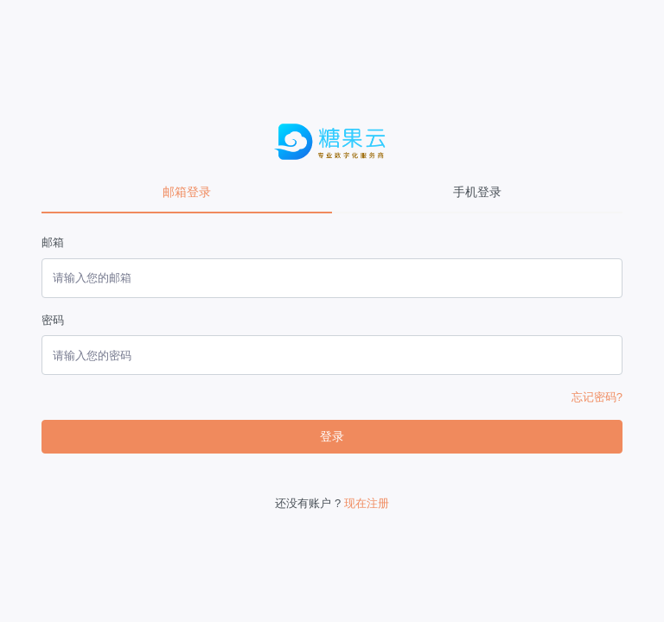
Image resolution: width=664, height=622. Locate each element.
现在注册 (366, 503)
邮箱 (53, 242)
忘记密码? (596, 396)
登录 (332, 436)
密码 (53, 320)
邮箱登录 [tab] (187, 192)
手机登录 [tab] (477, 192)
